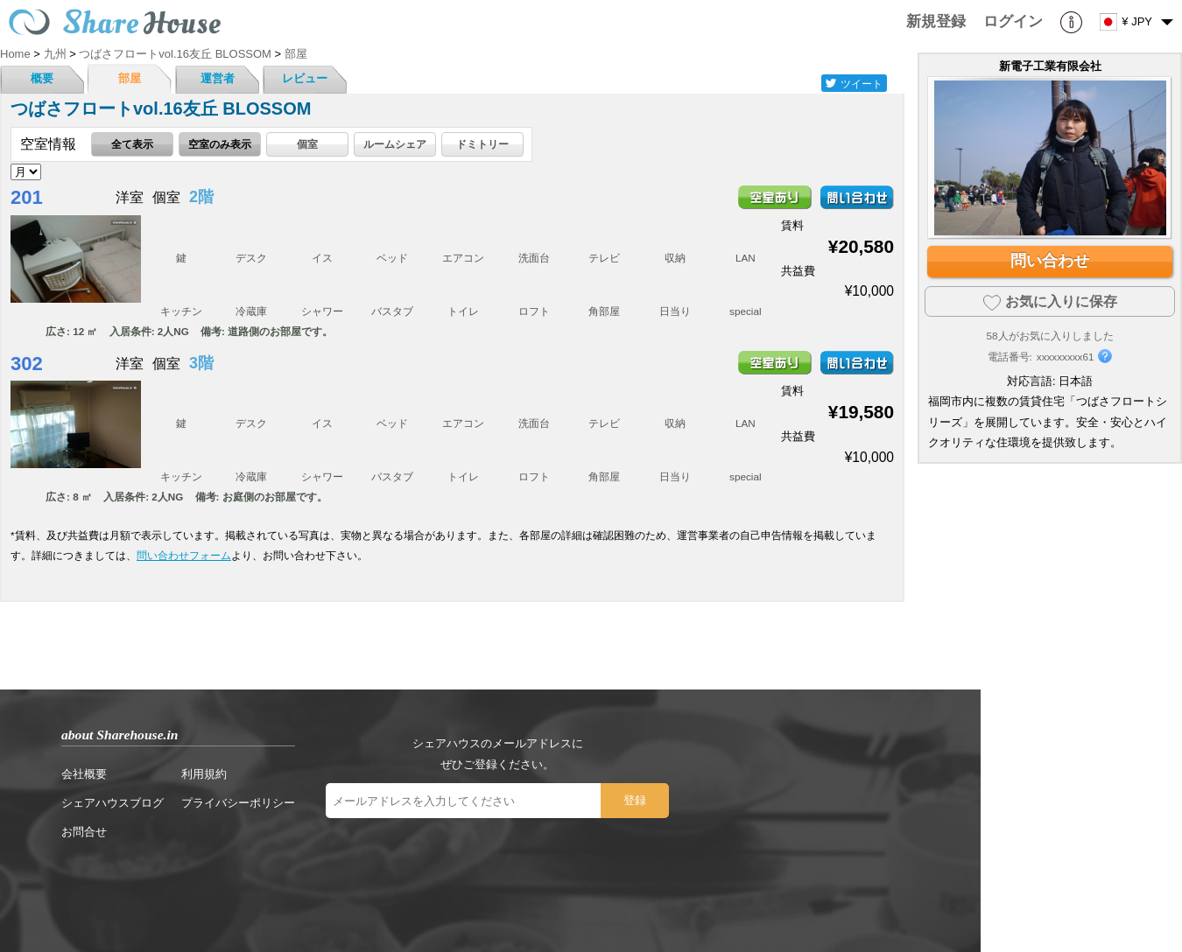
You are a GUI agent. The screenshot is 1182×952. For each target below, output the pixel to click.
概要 (42, 78)
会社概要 (84, 773)
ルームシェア (394, 144)
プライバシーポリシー (238, 802)
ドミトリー (482, 144)
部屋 (129, 78)
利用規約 (204, 773)
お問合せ (84, 831)
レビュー (304, 78)
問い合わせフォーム (184, 555)
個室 (307, 144)
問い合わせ (1049, 261)
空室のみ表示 (219, 144)
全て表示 (132, 144)
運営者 (218, 78)
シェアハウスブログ (112, 802)
